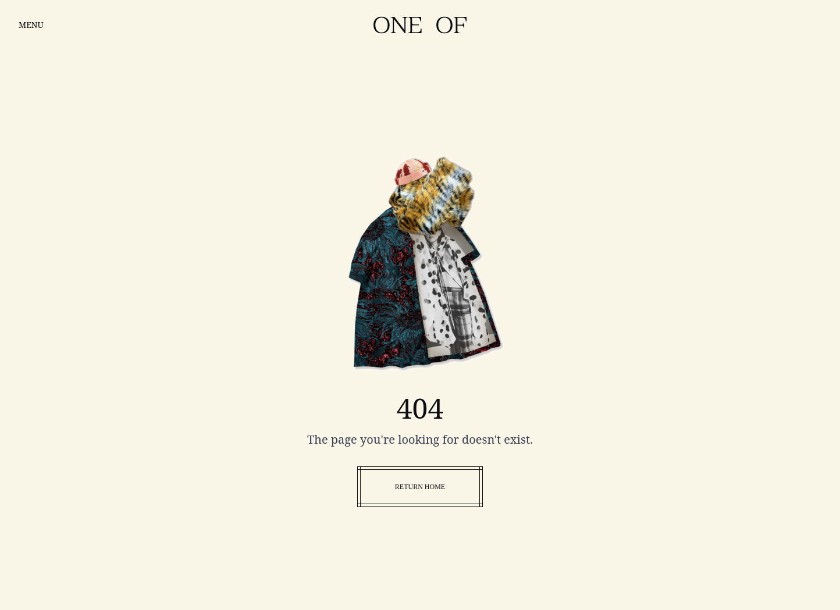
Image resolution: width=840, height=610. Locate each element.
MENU (31, 24)
